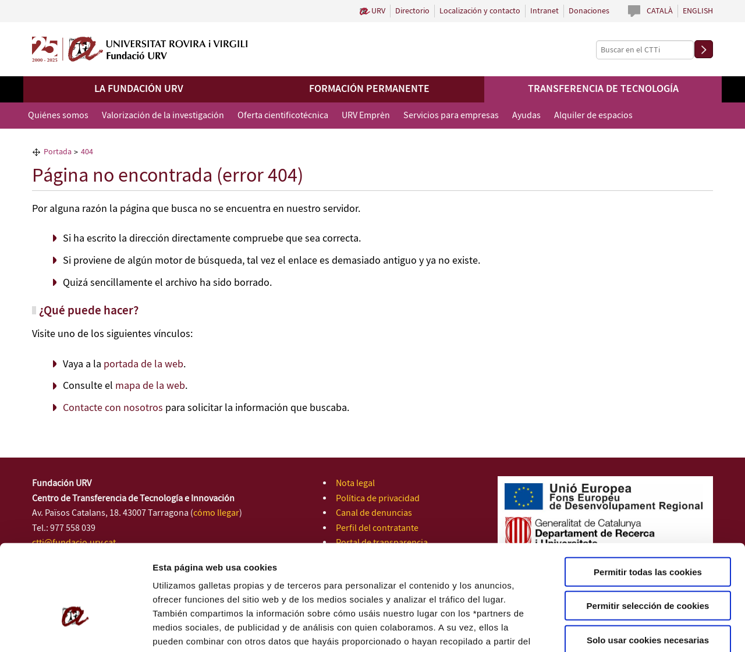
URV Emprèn (366, 115)
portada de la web (143, 364)
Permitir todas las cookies (648, 499)
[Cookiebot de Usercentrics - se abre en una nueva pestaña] (75, 629)
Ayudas (526, 115)
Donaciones (589, 11)
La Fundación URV (138, 89)
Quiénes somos (58, 115)
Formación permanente (369, 89)
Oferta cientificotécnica (282, 115)
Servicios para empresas (451, 115)
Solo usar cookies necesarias (648, 567)
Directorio (412, 11)
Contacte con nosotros (113, 408)
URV (378, 11)
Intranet (544, 11)
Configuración (621, 629)
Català (660, 11)
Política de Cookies (466, 582)
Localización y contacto (479, 11)
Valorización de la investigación (163, 115)
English (698, 11)
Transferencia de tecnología (603, 89)
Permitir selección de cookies (648, 533)
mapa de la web (150, 386)
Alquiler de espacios (593, 115)
